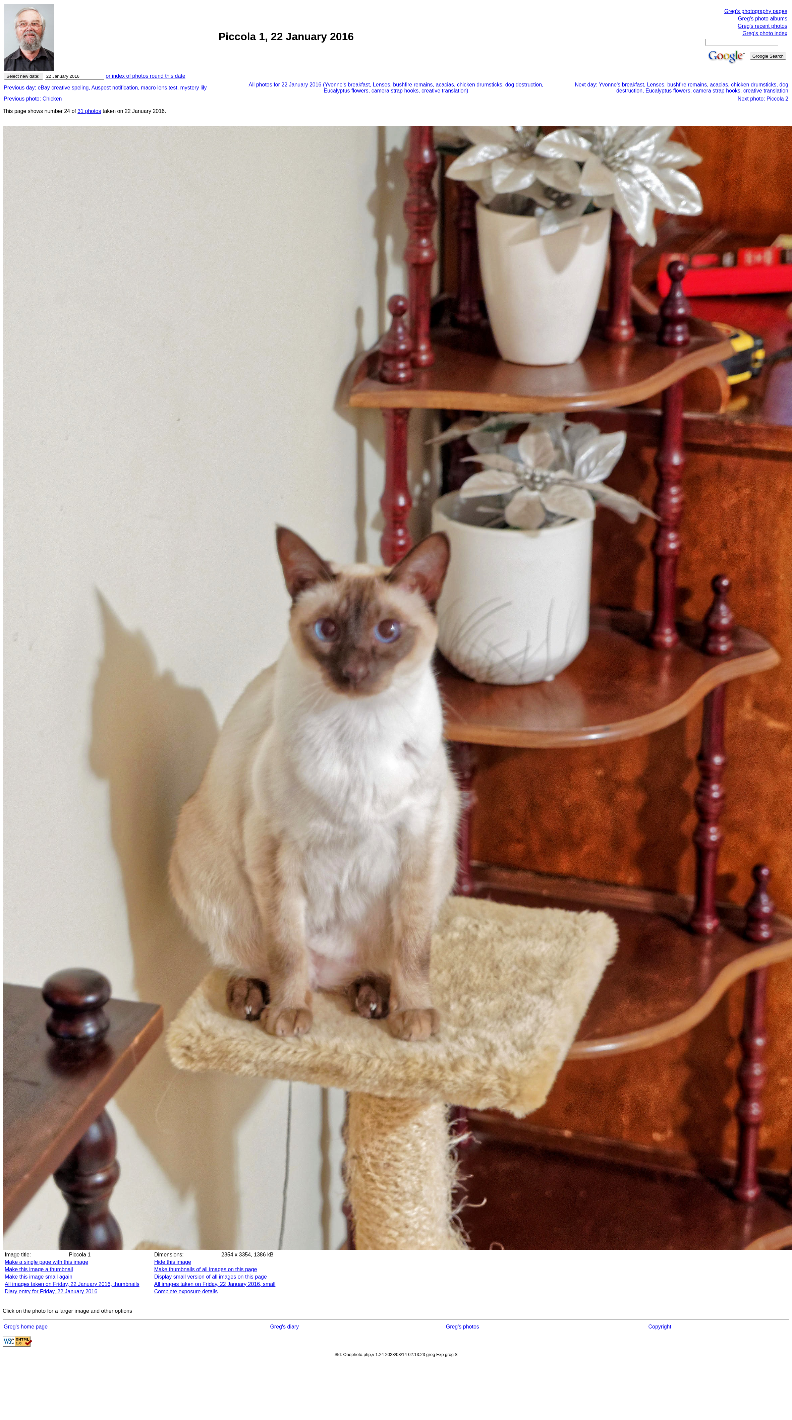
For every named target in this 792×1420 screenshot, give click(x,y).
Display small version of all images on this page (210, 1277)
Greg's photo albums (762, 18)
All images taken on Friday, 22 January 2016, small (215, 1284)
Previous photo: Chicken (33, 99)
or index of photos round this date (145, 76)
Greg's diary (284, 1327)
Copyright (659, 1327)
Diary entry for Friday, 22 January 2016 (51, 1291)
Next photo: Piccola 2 (763, 99)
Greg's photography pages (755, 11)
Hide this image (172, 1262)
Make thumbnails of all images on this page (205, 1269)
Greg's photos (462, 1327)
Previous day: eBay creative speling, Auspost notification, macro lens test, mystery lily (105, 87)
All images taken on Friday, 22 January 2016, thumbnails (72, 1284)
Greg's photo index (764, 33)
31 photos (89, 111)
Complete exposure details (186, 1291)
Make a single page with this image (46, 1262)
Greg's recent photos (762, 26)
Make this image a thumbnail (39, 1269)
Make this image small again (38, 1277)
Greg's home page (26, 1327)
